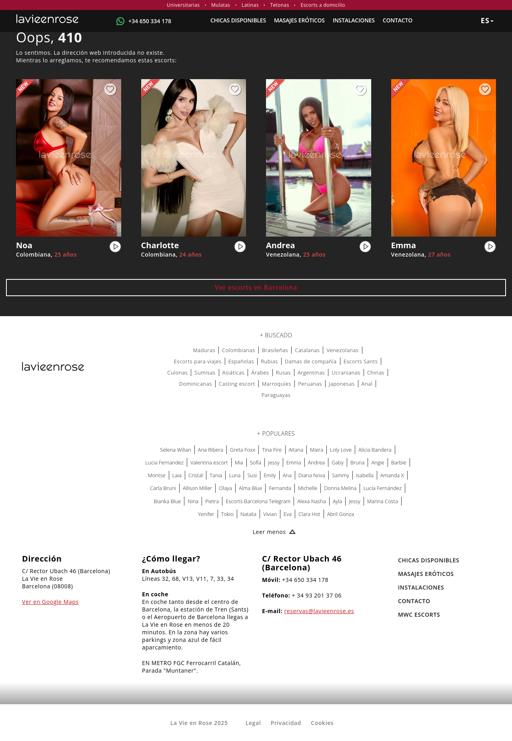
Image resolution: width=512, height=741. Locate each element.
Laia (177, 475)
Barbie (398, 462)
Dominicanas (195, 383)
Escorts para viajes (198, 361)
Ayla (337, 501)
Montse (157, 475)
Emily (270, 475)
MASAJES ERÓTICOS (299, 20)
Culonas (177, 372)
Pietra (212, 501)
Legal (253, 723)
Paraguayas (276, 394)
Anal (367, 383)
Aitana (296, 449)
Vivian (270, 514)
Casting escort (237, 383)
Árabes (260, 372)
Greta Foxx (242, 449)
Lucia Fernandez (164, 462)
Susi (252, 475)
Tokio (227, 514)
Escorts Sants (361, 361)
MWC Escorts (419, 614)
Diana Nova (311, 475)
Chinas (375, 372)
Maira (316, 449)
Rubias (269, 361)
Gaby (338, 462)
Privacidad (285, 723)
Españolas (241, 361)
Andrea (316, 462)
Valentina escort (209, 462)
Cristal (195, 475)
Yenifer (206, 514)
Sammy (340, 475)
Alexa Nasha (311, 501)
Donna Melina (340, 488)
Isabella (365, 475)
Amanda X (392, 475)
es (487, 20)
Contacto (397, 20)
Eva (288, 514)
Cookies (322, 723)
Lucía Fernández (382, 488)
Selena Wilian (175, 449)
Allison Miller (197, 488)
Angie (377, 462)
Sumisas (204, 372)
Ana (287, 475)
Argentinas (311, 372)
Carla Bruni (163, 488)
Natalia (248, 514)
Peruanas (310, 383)
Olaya (225, 488)
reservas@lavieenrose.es (319, 611)
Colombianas (238, 350)
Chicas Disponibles (238, 20)
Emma (293, 462)
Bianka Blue (167, 501)
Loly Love (341, 449)
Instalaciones (354, 20)
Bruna (357, 462)
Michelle (307, 488)
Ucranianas (346, 372)
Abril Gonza (340, 514)
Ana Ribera (210, 449)
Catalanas (307, 350)
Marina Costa (382, 501)
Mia (239, 462)
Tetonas (279, 5)
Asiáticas (233, 372)
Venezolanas (342, 350)
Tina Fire (272, 449)
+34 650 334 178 (149, 21)
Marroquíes (276, 383)
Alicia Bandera (375, 449)
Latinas (250, 5)
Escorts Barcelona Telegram (258, 501)
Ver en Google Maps (50, 602)
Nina (193, 501)
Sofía (255, 462)
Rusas (283, 372)
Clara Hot (309, 514)
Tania (216, 475)
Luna (234, 475)
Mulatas (220, 5)
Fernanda (280, 488)
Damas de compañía (311, 361)
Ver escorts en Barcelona (256, 287)
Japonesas (342, 383)
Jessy (273, 462)
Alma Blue (250, 488)
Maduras (204, 350)
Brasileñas (275, 350)
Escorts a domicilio (322, 5)
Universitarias (183, 5)
